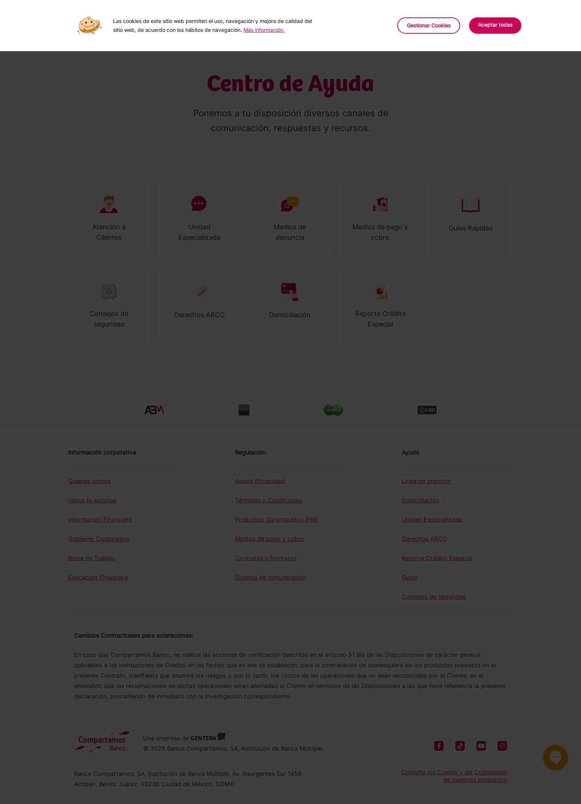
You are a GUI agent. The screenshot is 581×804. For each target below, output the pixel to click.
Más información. (264, 30)
